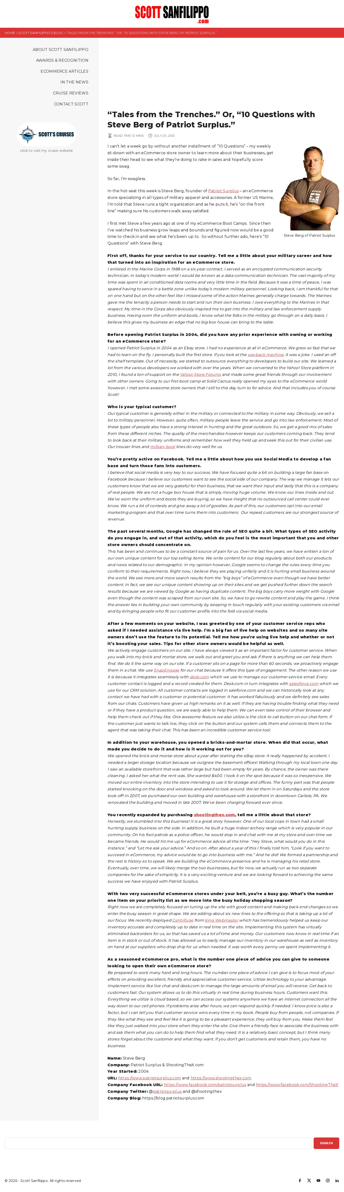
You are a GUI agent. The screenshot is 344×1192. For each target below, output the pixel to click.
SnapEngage (166, 670)
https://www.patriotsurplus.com (149, 1078)
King (210, 920)
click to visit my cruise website (46, 150)
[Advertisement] (223, 73)
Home (10, 33)
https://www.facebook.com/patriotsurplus (205, 1085)
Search (326, 1143)
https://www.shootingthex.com (221, 1078)
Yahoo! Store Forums (200, 374)
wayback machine (266, 354)
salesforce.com (303, 683)
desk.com (199, 677)
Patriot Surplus (223, 191)
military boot (162, 446)
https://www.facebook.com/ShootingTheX (297, 1085)
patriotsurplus (167, 1091)
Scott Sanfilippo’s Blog (40, 33)
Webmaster (226, 920)
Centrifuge (182, 920)
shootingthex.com (214, 815)
